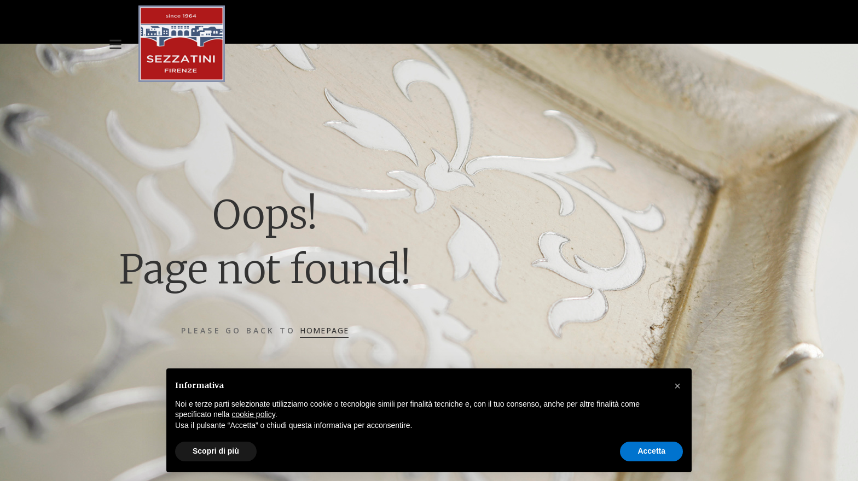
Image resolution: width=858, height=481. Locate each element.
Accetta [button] (651, 451)
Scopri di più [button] (216, 451)
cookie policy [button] (253, 414)
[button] (677, 386)
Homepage (324, 330)
